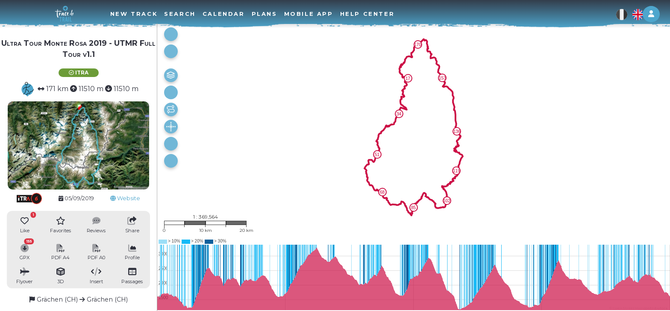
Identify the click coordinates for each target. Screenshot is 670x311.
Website (125, 198)
